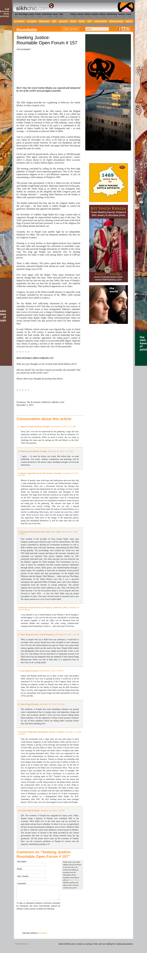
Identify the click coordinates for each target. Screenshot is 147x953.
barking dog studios (124, 944)
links (96, 944)
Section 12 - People (94, 16)
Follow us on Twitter (123, 29)
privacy (89, 944)
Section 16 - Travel (128, 16)
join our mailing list (107, 944)
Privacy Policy (74, 880)
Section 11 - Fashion (87, 16)
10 (19, 810)
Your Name (21, 861)
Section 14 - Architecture (111, 16)
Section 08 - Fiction (66, 16)
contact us (80, 944)
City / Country (22, 876)
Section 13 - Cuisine (102, 16)
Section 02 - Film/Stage (23, 16)
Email (19, 869)
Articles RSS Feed (128, 29)
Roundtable (42, 933)
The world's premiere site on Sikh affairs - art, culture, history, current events (34, 7)
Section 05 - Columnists (46, 16)
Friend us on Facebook (119, 29)
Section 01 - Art (15, 16)
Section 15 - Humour (121, 16)
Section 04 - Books (37, 16)
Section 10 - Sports (80, 16)
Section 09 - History (73, 16)
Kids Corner (70, 29)
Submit (21, 925)
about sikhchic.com (67, 944)
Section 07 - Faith (60, 16)
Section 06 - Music (55, 16)
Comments (21, 883)
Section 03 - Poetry (31, 16)
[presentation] (38, 915)
